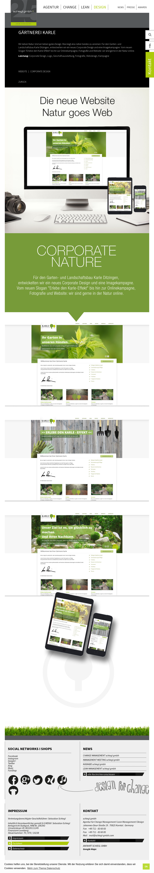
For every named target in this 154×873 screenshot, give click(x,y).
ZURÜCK (22, 81)
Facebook (13, 756)
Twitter (11, 763)
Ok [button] (146, 866)
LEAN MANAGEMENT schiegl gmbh (99, 768)
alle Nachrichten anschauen (101, 774)
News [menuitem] (121, 7)
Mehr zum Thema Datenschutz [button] (43, 868)
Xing (10, 765)
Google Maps (89, 849)
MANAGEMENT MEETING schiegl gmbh (101, 759)
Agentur (51, 7)
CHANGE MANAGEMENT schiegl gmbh (101, 755)
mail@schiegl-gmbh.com (101, 835)
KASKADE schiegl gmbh (94, 764)
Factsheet (17, 843)
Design (100, 7)
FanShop (12, 770)
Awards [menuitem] (142, 7)
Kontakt (91, 840)
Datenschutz (18, 848)
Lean (85, 7)
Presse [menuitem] (131, 7)
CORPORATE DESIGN (40, 71)
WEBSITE (22, 71)
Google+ (12, 760)
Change (70, 7)
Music (10, 768)
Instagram (13, 758)
